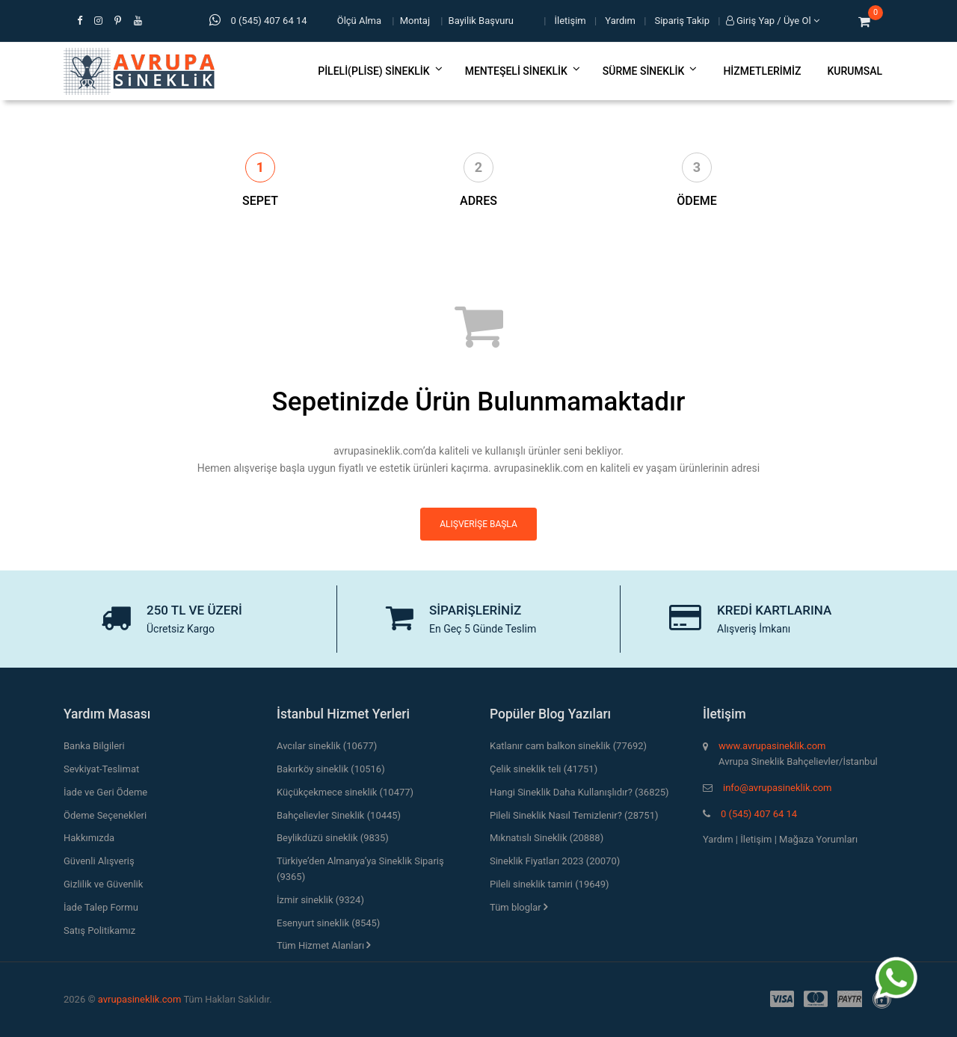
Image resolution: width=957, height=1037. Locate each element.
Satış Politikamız (99, 930)
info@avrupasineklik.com (777, 787)
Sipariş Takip (682, 20)
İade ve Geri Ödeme (105, 792)
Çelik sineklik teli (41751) (543, 769)
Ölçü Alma (359, 20)
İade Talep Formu (101, 907)
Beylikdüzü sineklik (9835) (333, 837)
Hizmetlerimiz (762, 71)
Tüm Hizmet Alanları (323, 945)
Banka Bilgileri (94, 745)
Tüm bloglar (518, 907)
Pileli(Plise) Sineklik (380, 71)
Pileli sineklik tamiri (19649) (549, 884)
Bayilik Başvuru (481, 20)
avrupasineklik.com (140, 999)
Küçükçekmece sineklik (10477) (345, 792)
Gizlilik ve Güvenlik (103, 884)
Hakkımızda (89, 837)
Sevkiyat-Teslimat (101, 769)
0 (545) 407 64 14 (759, 813)
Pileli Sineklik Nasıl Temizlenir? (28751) (574, 815)
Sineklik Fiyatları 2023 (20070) (555, 861)
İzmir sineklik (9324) (320, 899)
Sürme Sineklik (650, 71)
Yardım (620, 20)
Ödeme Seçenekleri (105, 815)
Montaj (415, 20)
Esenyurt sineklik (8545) (328, 923)
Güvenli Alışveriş (99, 861)
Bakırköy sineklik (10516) (331, 769)
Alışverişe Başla (478, 524)
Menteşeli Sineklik (522, 71)
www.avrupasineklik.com (771, 745)
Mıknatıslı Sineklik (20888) (546, 837)
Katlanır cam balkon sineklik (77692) (568, 745)
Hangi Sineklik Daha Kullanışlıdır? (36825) (579, 792)
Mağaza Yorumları (818, 839)
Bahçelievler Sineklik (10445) (339, 815)
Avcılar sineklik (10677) (327, 745)
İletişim (570, 20)
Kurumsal (854, 71)
